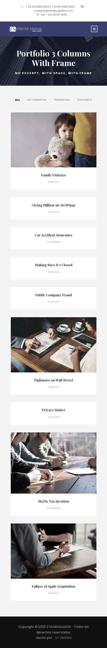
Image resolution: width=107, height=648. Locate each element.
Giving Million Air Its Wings (53, 205)
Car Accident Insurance (54, 235)
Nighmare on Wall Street (53, 380)
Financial (62, 100)
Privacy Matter (54, 410)
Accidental (37, 100)
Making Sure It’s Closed (53, 265)
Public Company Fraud (53, 295)
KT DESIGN (63, 637)
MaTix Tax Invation (53, 501)
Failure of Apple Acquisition (53, 586)
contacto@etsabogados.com (53, 11)
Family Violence (53, 175)
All (17, 100)
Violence (84, 100)
